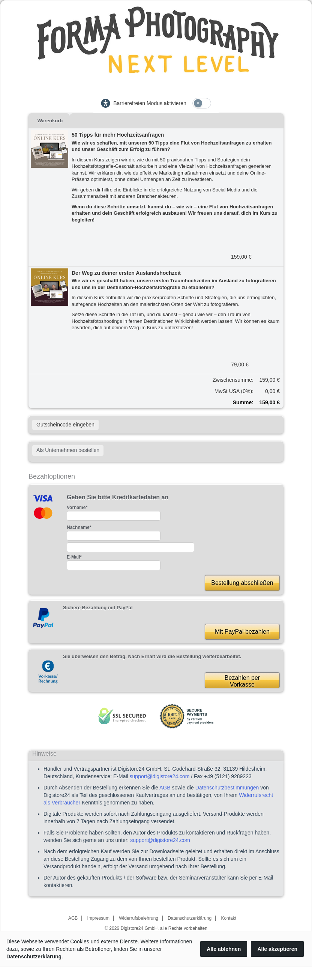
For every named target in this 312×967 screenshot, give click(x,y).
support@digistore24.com (160, 776)
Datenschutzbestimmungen (227, 788)
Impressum (98, 918)
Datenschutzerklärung (190, 918)
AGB (165, 788)
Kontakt (228, 918)
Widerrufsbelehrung (138, 918)
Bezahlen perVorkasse (242, 681)
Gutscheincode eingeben (65, 425)
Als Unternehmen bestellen (67, 450)
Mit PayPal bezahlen (242, 631)
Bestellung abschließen (242, 583)
